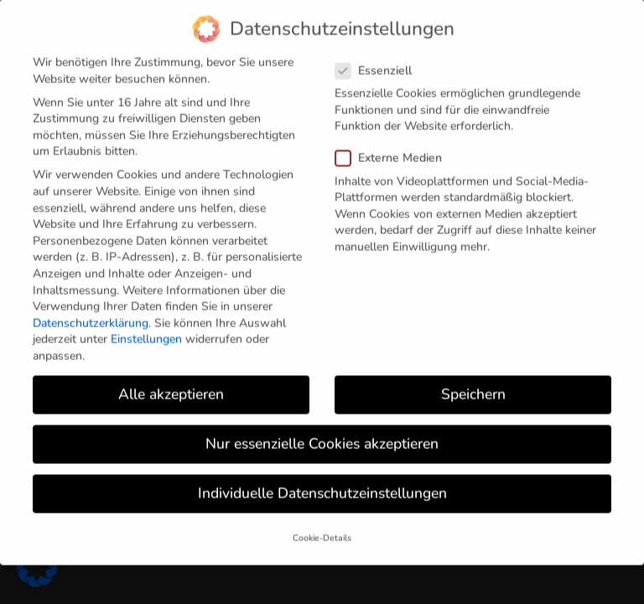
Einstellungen (146, 323)
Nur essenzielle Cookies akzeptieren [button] (322, 427)
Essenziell (380, 54)
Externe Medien (395, 142)
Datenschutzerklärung (90, 307)
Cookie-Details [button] (322, 522)
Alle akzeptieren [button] (171, 377)
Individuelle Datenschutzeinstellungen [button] (322, 477)
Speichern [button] (473, 377)
